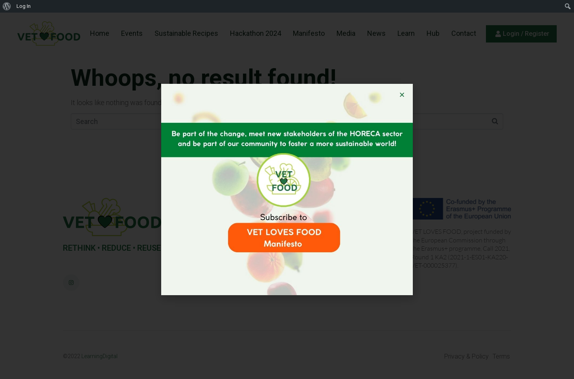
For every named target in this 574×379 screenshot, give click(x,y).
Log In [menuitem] (24, 6)
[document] (287, 189)
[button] (402, 95)
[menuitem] (7, 6)
